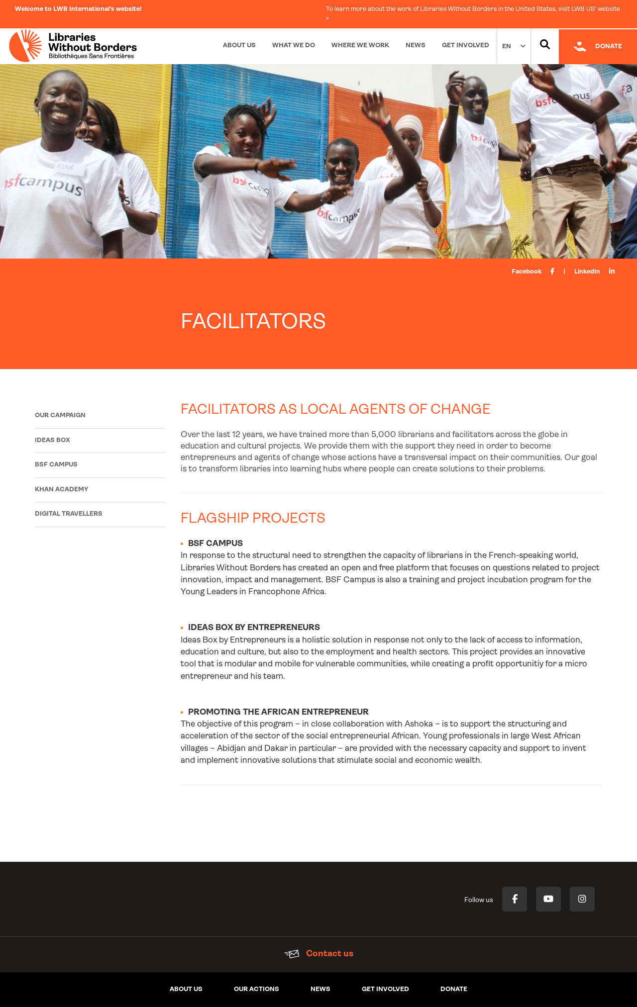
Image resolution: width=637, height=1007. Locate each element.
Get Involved (465, 45)
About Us (239, 45)
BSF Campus (56, 464)
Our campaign (60, 415)
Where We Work (360, 45)
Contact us (318, 954)
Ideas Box (52, 440)
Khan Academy (61, 489)
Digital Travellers (69, 514)
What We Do (293, 45)
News (415, 45)
